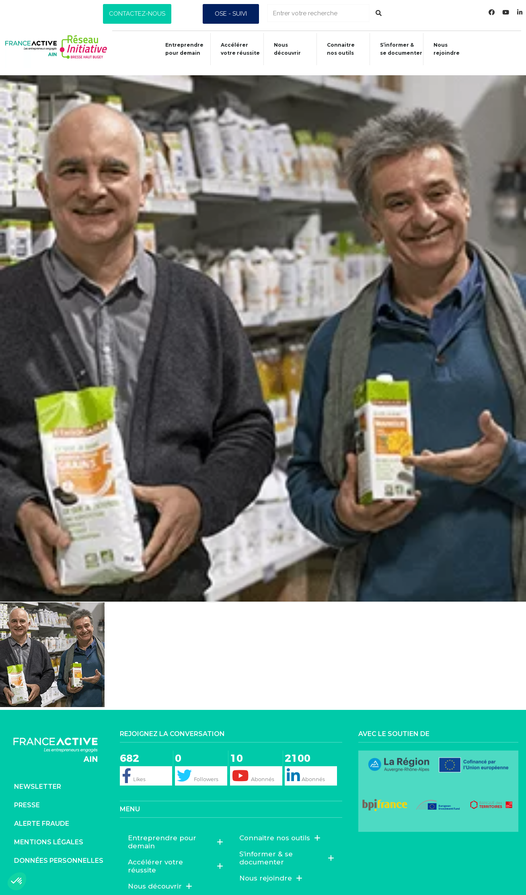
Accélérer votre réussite (235, 49)
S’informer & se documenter (286, 851)
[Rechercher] (379, 13)
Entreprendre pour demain (178, 49)
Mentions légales (48, 834)
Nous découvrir (283, 49)
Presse (27, 797)
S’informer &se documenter (399, 49)
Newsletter (37, 779)
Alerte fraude (41, 816)
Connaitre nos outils (280, 830)
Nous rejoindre (445, 49)
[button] (137, 14)
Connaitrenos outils (338, 49)
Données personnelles (58, 853)
